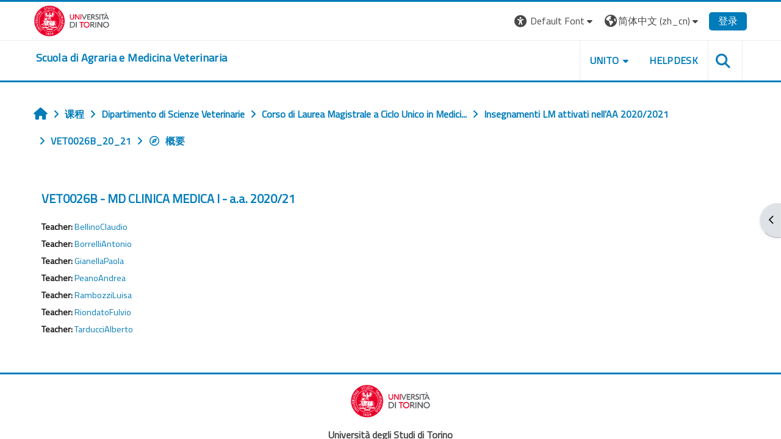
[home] (131, 58)
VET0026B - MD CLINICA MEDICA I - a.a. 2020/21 (168, 198)
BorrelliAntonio (103, 244)
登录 (728, 20)
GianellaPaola (99, 261)
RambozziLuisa (103, 295)
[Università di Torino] (72, 19)
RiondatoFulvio (102, 312)
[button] (555, 21)
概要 (166, 141)
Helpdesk (673, 60)
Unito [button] (604, 60)
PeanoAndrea (100, 278)
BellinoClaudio (101, 227)
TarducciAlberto (103, 329)
